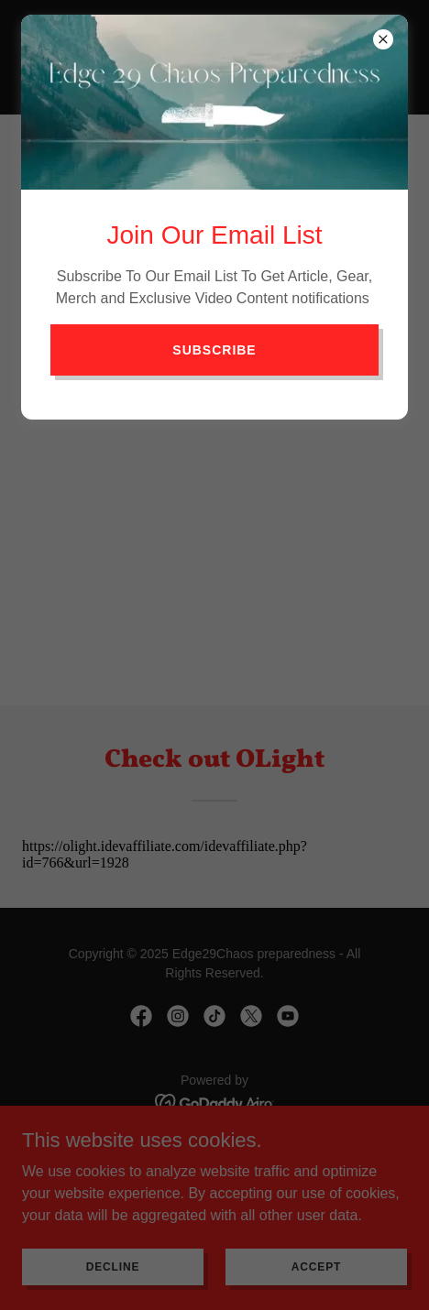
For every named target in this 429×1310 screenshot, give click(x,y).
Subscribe (214, 350)
